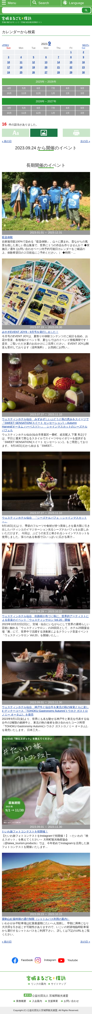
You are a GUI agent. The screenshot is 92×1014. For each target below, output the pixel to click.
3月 (82, 93)
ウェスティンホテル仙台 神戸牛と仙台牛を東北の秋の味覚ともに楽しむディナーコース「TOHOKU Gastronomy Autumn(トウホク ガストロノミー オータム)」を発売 (45, 711)
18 (21, 67)
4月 (9, 88)
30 (83, 72)
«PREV (5, 45)
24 (8, 72)
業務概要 (21, 1001)
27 (46, 72)
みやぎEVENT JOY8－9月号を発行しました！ (30, 331)
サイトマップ (58, 983)
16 (83, 62)
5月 (24, 88)
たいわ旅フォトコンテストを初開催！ (25, 831)
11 (21, 62)
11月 (23, 93)
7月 (53, 88)
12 (33, 62)
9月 (82, 88)
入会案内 (37, 1001)
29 (71, 72)
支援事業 (53, 1001)
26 (33, 72)
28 (58, 72)
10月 (9, 93)
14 (58, 62)
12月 (38, 93)
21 (58, 67)
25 (21, 72)
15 (71, 62)
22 (71, 67)
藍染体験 (7, 237)
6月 (38, 88)
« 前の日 (7, 141)
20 (46, 67)
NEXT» (85, 45)
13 (46, 62)
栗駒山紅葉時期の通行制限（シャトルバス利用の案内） (36, 918)
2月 (68, 93)
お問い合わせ (71, 1001)
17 (8, 67)
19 (33, 67)
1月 (53, 93)
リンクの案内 (38, 983)
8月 (68, 88)
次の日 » (85, 141)
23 (83, 67)
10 (8, 62)
